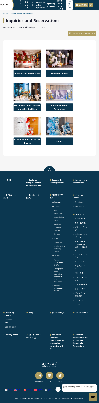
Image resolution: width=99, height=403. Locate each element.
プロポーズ (79, 304)
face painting (59, 217)
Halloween (79, 206)
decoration (56, 255)
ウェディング (80, 289)
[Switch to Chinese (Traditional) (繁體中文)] (38, 390)
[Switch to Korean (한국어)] (48, 390)
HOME (5, 13)
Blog (31, 312)
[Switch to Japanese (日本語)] (8, 390)
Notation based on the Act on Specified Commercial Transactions (80, 340)
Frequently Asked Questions (40, 5)
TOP (49, 170)
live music (57, 234)
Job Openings (58, 312)
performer (56, 206)
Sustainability (81, 312)
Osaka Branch (10, 327)
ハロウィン (79, 261)
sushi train (58, 242)
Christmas (79, 202)
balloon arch (57, 202)
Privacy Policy (12, 334)
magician (57, 224)
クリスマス (79, 300)
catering (55, 238)
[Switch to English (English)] (18, 390)
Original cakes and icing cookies (59, 249)
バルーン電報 (80, 218)
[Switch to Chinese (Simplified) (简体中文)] (28, 390)
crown (56, 220)
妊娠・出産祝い (81, 223)
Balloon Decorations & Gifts (58, 288)
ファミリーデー (81, 284)
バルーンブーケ (81, 273)
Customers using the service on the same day (33, 183)
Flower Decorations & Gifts (58, 262)
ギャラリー (79, 214)
